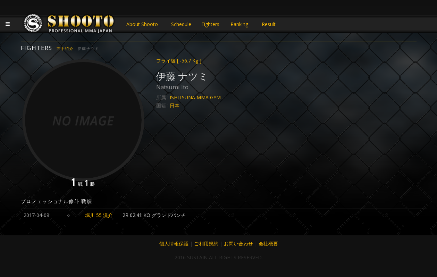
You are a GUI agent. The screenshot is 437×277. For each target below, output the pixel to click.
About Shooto (142, 24)
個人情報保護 (173, 243)
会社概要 (268, 243)
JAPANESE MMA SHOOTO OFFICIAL (69, 25)
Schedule (181, 24)
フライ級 (178, 60)
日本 (174, 105)
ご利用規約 (206, 243)
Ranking (239, 24)
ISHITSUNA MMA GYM (195, 97)
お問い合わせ (238, 243)
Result (269, 24)
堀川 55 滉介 (99, 215)
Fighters (210, 24)
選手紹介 (65, 48)
